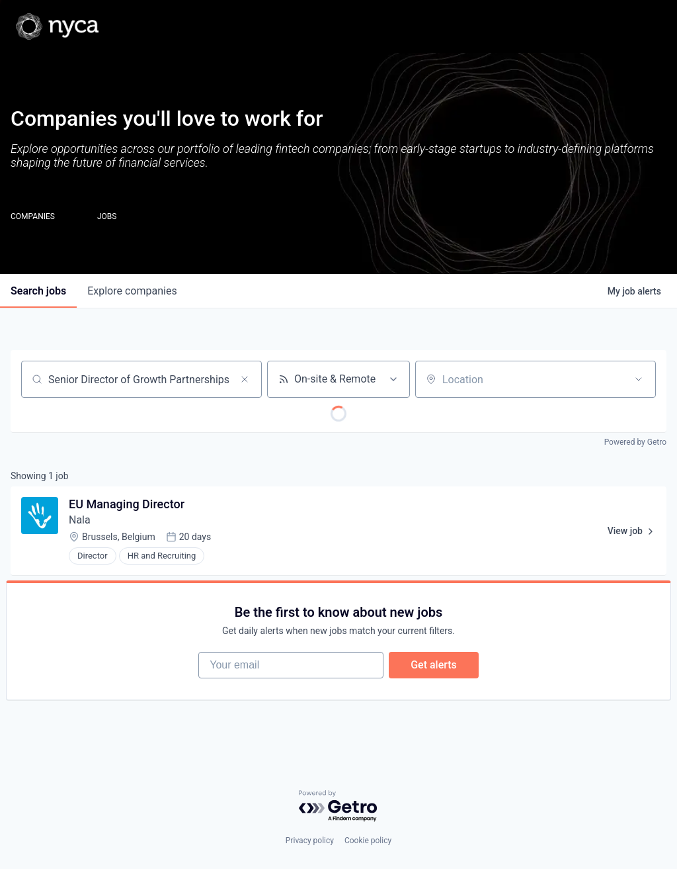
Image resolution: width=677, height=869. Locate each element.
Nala (80, 520)
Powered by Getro (635, 442)
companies (132, 291)
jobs (38, 291)
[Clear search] (244, 379)
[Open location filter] (638, 379)
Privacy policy (310, 840)
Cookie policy (367, 840)
